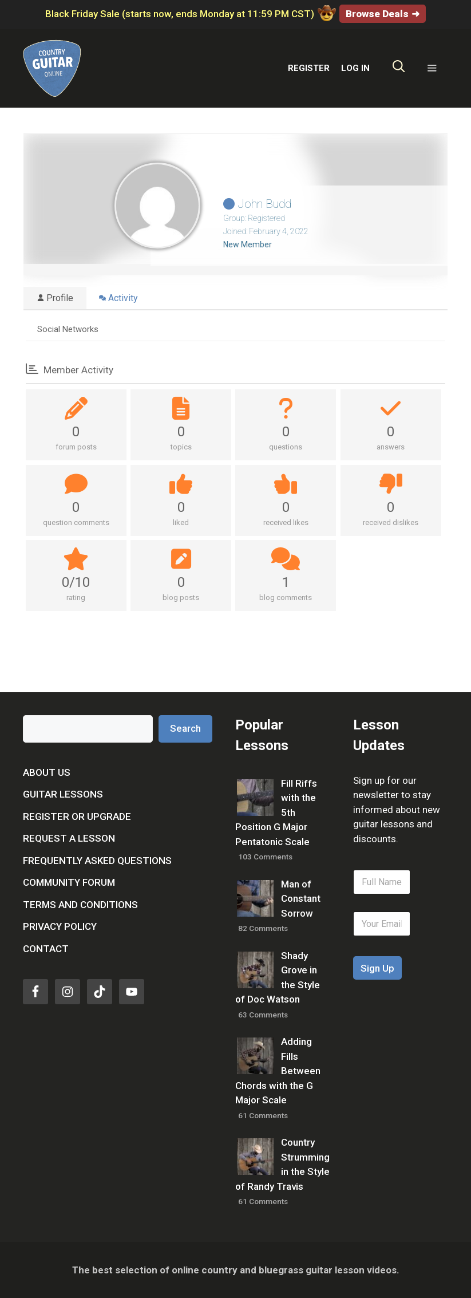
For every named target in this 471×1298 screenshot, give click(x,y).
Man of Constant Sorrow (300, 898)
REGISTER (309, 68)
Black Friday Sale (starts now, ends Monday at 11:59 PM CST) (190, 13)
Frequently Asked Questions (97, 860)
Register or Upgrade (77, 816)
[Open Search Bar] (399, 69)
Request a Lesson (69, 838)
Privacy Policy (60, 926)
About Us (46, 772)
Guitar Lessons (63, 794)
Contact (46, 948)
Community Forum (69, 882)
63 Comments (263, 1014)
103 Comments (265, 856)
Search (185, 728)
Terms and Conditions (80, 904)
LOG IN (355, 68)
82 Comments (263, 928)
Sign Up (377, 968)
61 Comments (263, 1115)
